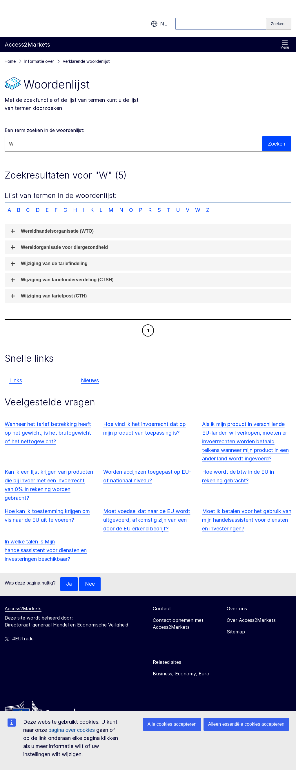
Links (15, 380)
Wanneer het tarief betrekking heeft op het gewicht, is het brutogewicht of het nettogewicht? (48, 432)
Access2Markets (23, 609)
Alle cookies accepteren (172, 724)
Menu (284, 44)
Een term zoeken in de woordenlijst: (44, 130)
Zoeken (276, 144)
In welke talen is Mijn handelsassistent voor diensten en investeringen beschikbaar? (46, 550)
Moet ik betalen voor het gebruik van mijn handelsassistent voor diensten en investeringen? (246, 520)
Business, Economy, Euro (181, 674)
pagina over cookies (71, 730)
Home (10, 61)
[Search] (278, 24)
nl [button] (159, 23)
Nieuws (90, 380)
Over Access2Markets (251, 620)
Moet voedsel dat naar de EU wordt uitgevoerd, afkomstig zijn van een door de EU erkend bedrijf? (146, 520)
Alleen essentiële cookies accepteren (246, 724)
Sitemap (236, 632)
